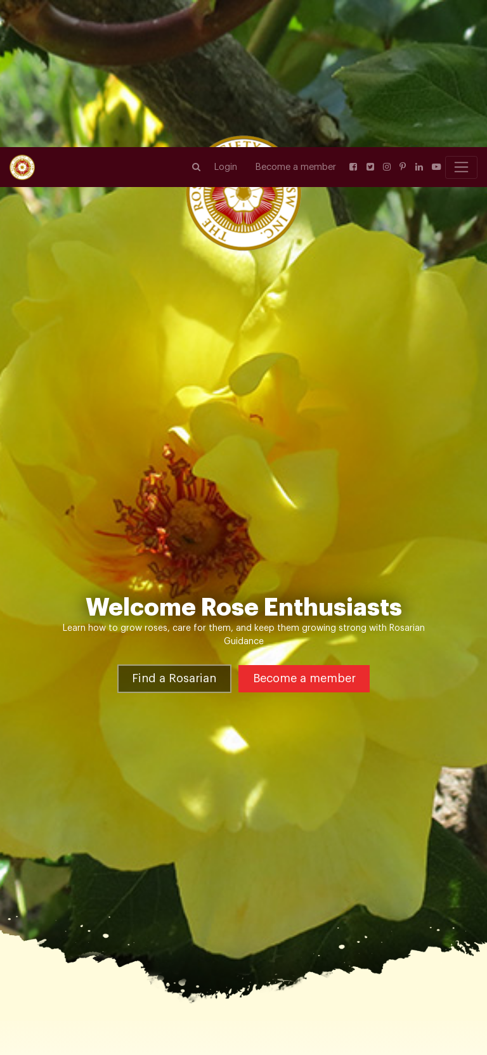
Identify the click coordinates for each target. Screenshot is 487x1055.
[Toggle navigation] (461, 20)
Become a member (296, 20)
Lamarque (261, 989)
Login (225, 20)
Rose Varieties (67, 989)
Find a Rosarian (174, 606)
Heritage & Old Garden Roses (169, 989)
